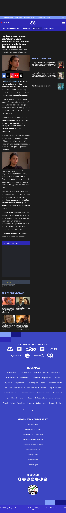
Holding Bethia (33, 455)
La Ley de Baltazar (26, 398)
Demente (31, 403)
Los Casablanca (19, 388)
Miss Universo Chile (43, 18)
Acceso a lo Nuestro (55, 383)
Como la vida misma (43, 393)
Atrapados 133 (19, 383)
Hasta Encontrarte (8, 285)
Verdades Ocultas (9, 403)
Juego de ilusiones (54, 388)
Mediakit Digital (33, 465)
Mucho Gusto (24, 378)
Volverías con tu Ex (12, 372)
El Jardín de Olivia (7, 18)
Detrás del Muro (26, 372)
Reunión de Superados (41, 372)
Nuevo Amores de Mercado (36, 388)
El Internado (19, 18)
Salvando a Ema (29, 18)
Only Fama (59, 403)
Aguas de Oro (56, 372)
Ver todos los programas (33, 410)
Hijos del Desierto (12, 398)
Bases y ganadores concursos (33, 439)
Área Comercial (33, 460)
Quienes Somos (33, 424)
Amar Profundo (54, 398)
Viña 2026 (8, 388)
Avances (26, 28)
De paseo (43, 383)
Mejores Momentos (11, 28)
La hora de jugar (32, 383)
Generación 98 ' (58, 393)
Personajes (49, 28)
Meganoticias (46, 378)
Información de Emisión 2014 (33, 434)
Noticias (36, 28)
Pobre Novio (21, 403)
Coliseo (51, 403)
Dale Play (57, 378)
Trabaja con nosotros (33, 449)
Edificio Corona (41, 403)
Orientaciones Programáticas (33, 444)
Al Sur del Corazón (28, 393)
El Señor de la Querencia (11, 393)
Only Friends (8, 383)
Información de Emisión (33, 429)
